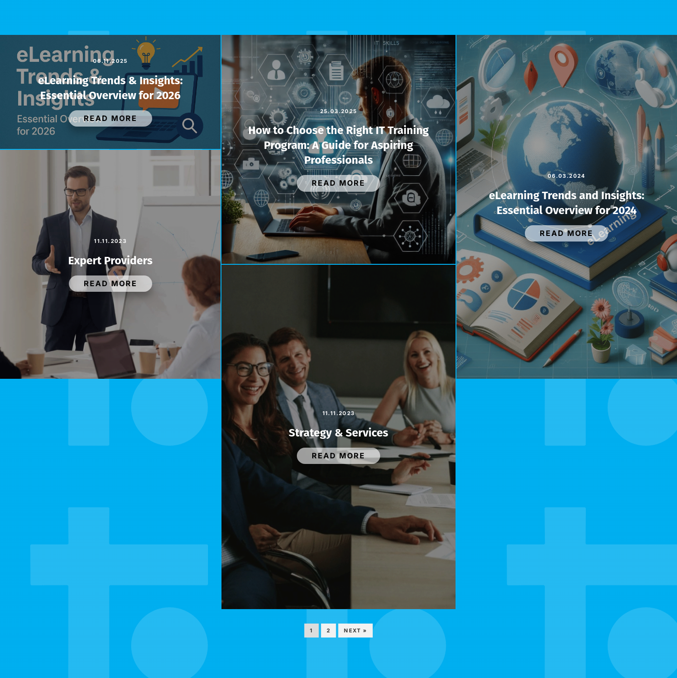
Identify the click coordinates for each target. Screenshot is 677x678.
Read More (110, 118)
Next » (355, 630)
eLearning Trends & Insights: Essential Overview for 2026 (110, 88)
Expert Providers (110, 260)
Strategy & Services (339, 432)
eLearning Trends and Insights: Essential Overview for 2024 (566, 203)
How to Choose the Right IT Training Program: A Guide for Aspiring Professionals (338, 145)
